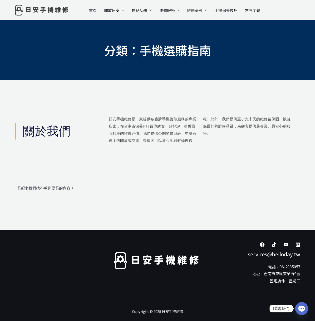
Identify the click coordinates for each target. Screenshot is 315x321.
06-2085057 (290, 266)
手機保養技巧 (226, 10)
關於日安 (111, 10)
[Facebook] (262, 244)
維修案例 (194, 10)
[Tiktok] (274, 244)
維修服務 (167, 10)
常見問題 (252, 10)
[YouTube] (286, 244)
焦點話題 (139, 10)
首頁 (93, 10)
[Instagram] (297, 244)
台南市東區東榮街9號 (282, 273)
